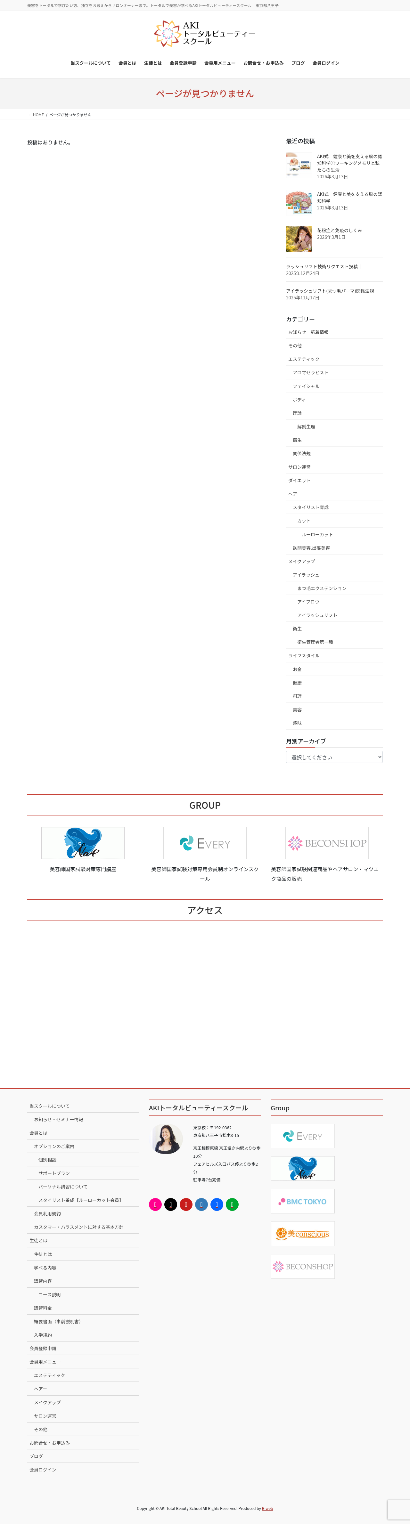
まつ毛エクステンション (322, 588)
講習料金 (43, 1308)
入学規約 (43, 1335)
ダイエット (299, 480)
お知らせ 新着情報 (308, 332)
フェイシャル (306, 386)
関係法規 (302, 453)
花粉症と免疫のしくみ (339, 230)
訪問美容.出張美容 (311, 548)
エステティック (303, 359)
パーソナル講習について (63, 1186)
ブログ (36, 1456)
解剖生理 (306, 426)
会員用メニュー (45, 1361)
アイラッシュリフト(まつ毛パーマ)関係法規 (330, 291)
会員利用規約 (47, 1213)
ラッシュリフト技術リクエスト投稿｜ (324, 266)
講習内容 (43, 1281)
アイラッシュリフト (317, 615)
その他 (295, 345)
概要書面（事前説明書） (58, 1321)
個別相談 (47, 1159)
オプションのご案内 (54, 1146)
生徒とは (38, 1240)
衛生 (297, 440)
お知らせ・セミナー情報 (58, 1119)
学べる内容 (45, 1267)
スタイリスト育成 (311, 507)
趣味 (297, 723)
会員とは (38, 1133)
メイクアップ (301, 561)
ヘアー (294, 493)
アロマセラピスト (311, 372)
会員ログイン (42, 1469)
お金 (297, 669)
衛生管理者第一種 (315, 642)
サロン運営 (299, 467)
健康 (297, 682)
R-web (267, 1508)
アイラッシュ (306, 575)
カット (304, 520)
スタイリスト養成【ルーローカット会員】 (81, 1200)
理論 (297, 413)
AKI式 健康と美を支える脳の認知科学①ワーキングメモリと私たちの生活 (349, 163)
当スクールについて (49, 1106)
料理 (297, 696)
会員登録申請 (42, 1348)
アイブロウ (308, 601)
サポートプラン (54, 1173)
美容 (297, 709)
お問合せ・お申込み (49, 1442)
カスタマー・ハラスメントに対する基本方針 (79, 1227)
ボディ (299, 399)
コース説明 (49, 1294)
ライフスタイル (304, 655)
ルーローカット (317, 534)
